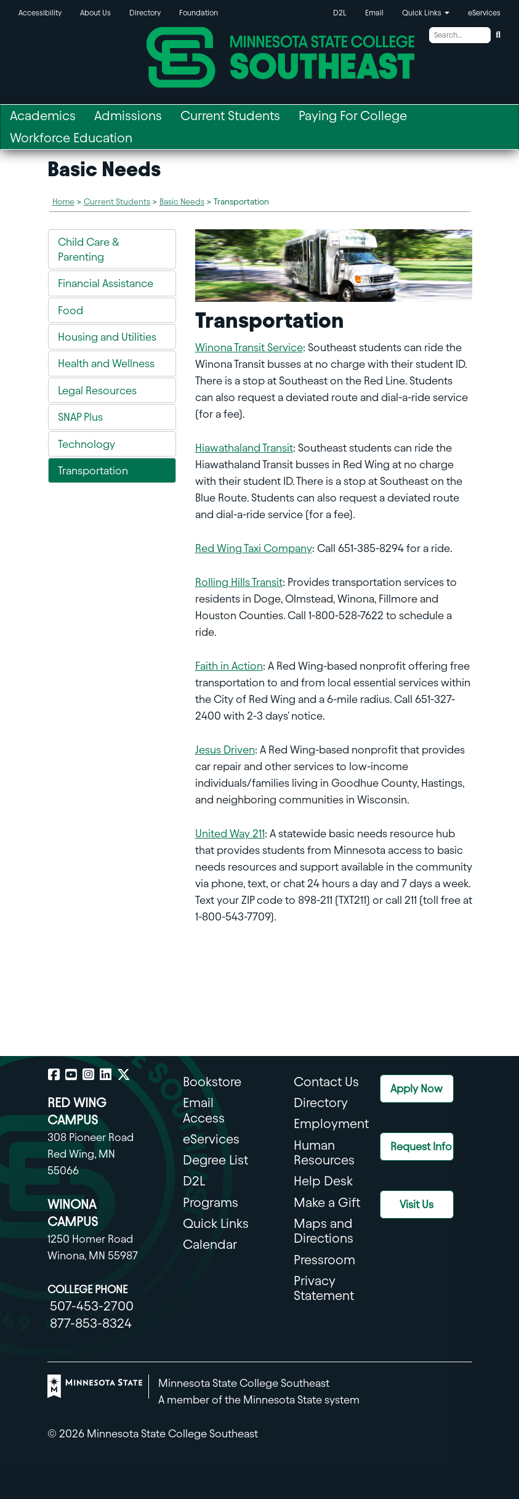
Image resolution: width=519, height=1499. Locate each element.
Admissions (128, 115)
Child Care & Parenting (88, 249)
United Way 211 (230, 833)
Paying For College (353, 115)
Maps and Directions (323, 1230)
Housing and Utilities (107, 337)
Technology (86, 444)
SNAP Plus (80, 417)
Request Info (421, 1146)
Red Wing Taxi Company (253, 548)
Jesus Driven (225, 749)
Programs (210, 1202)
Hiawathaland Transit (244, 447)
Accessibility (40, 13)
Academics (43, 115)
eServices (484, 13)
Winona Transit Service (249, 347)
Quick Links (216, 1223)
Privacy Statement (324, 1288)
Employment (331, 1123)
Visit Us (416, 1204)
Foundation (198, 13)
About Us (95, 13)
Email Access (204, 1109)
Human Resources (324, 1152)
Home (63, 201)
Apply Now (416, 1088)
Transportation (93, 470)
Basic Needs (181, 201)
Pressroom (324, 1260)
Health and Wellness (106, 363)
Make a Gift (327, 1202)
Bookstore (212, 1081)
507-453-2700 (92, 1306)
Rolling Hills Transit (239, 582)
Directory (145, 13)
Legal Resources (97, 390)
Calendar (210, 1244)
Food (70, 310)
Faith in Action (229, 666)
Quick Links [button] (425, 13)
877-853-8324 (91, 1323)
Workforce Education (71, 138)
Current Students (230, 115)
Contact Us (326, 1081)
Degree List (215, 1160)
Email (374, 13)
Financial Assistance (105, 283)
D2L (340, 13)
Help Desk (323, 1181)
